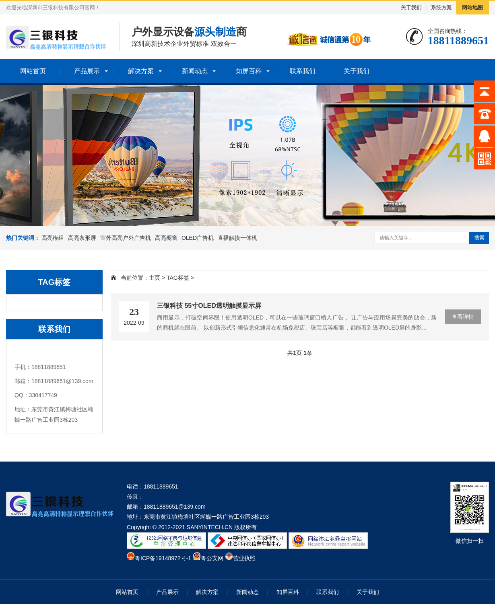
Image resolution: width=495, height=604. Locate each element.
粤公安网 (212, 558)
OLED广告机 (198, 238)
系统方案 (441, 7)
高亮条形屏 (82, 238)
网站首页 (33, 71)
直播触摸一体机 (237, 238)
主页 (154, 277)
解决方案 (141, 71)
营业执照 (244, 558)
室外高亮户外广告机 (125, 238)
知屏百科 (249, 71)
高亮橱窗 (166, 238)
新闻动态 (195, 71)
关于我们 (411, 7)
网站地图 (472, 7)
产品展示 (87, 71)
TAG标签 (178, 277)
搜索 (479, 238)
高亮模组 (52, 238)
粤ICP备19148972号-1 (163, 558)
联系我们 (303, 71)
